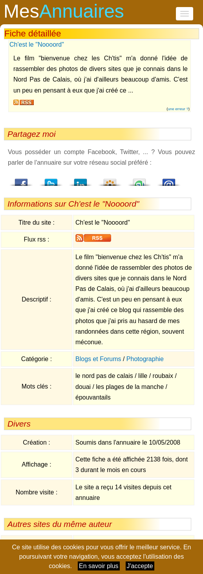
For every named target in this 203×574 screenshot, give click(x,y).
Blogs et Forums (98, 359)
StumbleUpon (139, 180)
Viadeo (110, 180)
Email (169, 180)
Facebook (21, 180)
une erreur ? (178, 109)
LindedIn (80, 180)
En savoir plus (99, 566)
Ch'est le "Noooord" (36, 44)
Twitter (51, 180)
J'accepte (140, 566)
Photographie (145, 359)
